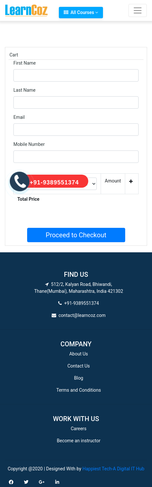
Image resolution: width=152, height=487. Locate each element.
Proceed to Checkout (76, 235)
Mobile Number (29, 144)
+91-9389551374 (54, 182)
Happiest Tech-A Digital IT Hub (113, 468)
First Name (24, 63)
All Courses (81, 12)
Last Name (24, 90)
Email (19, 117)
